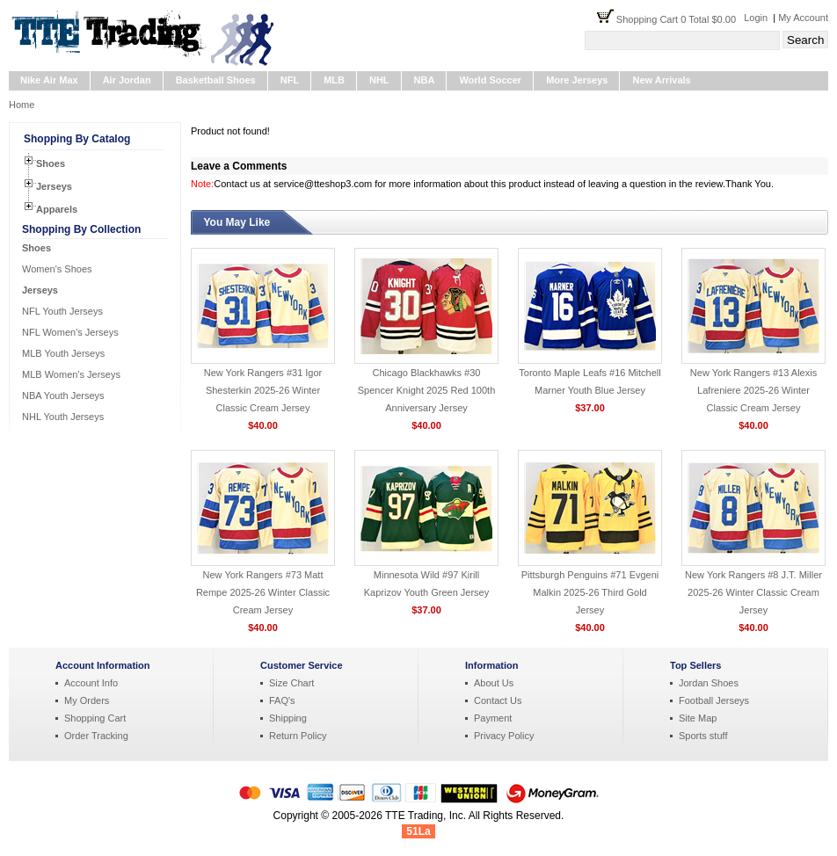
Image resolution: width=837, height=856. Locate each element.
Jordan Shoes (709, 683)
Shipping (288, 718)
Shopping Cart (95, 718)
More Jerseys (577, 80)
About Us (493, 683)
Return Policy (297, 735)
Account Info (91, 683)
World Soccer (490, 80)
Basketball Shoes (216, 80)
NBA (424, 80)
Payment (493, 718)
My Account (803, 17)
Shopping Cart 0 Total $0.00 (680, 19)
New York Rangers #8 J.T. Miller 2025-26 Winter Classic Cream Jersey (753, 592)
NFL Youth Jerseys (62, 311)
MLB (334, 80)
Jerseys (54, 186)
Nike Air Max (49, 80)
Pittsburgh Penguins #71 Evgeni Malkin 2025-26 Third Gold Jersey (590, 592)
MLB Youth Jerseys (63, 353)
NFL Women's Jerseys (70, 332)
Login (756, 17)
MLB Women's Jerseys (71, 374)
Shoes (50, 163)
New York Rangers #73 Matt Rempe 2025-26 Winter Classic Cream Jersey (263, 592)
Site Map (698, 718)
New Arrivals (661, 80)
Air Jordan (127, 80)
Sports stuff (703, 735)
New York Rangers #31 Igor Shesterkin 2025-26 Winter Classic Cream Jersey (263, 390)
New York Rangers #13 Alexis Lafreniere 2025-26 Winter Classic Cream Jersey (753, 390)
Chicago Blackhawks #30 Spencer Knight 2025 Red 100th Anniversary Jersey (427, 390)
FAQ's (282, 700)
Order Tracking (96, 735)
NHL (379, 80)
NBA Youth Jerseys (63, 395)
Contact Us (497, 700)
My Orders (86, 700)
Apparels (56, 209)
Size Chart (291, 683)
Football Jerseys (714, 700)
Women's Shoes (57, 269)
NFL (289, 80)
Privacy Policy (504, 735)
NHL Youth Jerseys (63, 416)
